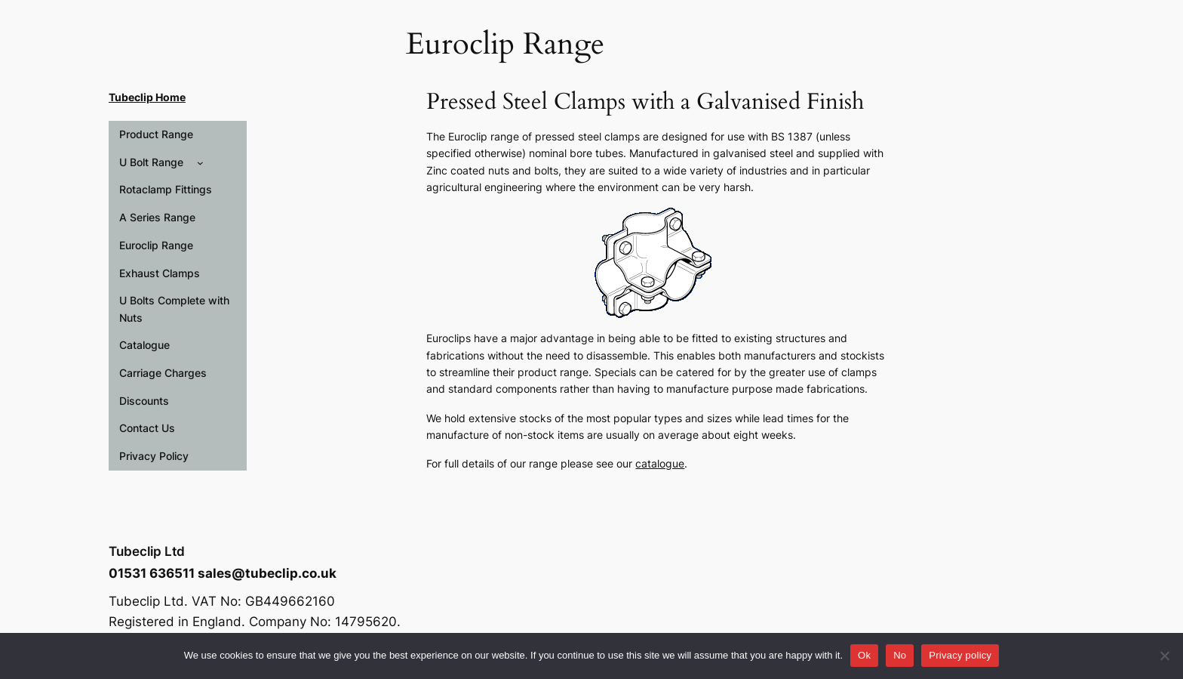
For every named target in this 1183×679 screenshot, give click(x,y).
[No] (1164, 655)
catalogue (659, 463)
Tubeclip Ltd (147, 551)
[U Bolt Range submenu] (200, 162)
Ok (864, 655)
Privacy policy (960, 655)
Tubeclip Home (147, 97)
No (899, 655)
